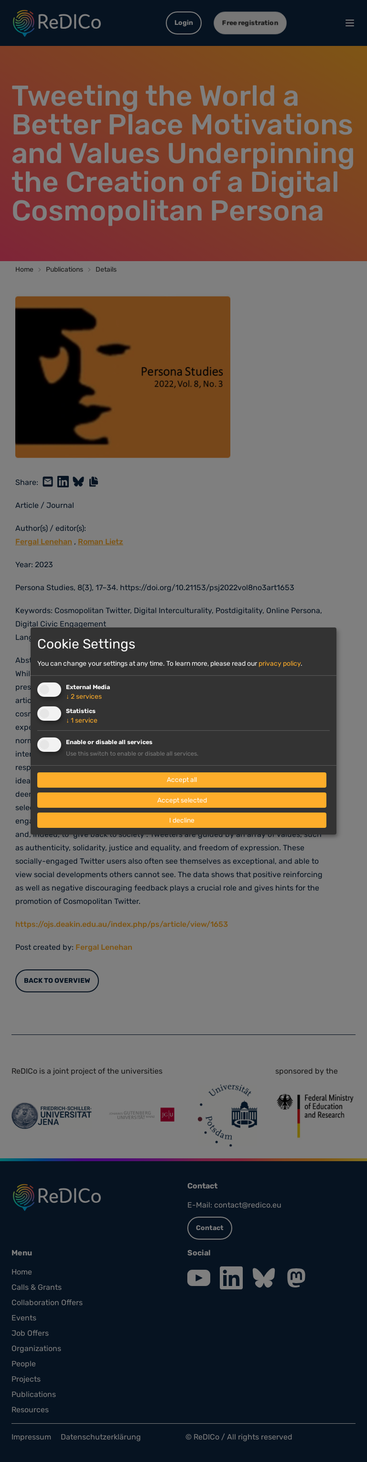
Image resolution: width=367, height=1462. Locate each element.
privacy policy (280, 664)
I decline (181, 820)
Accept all (182, 780)
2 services (84, 697)
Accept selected (182, 800)
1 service (81, 720)
